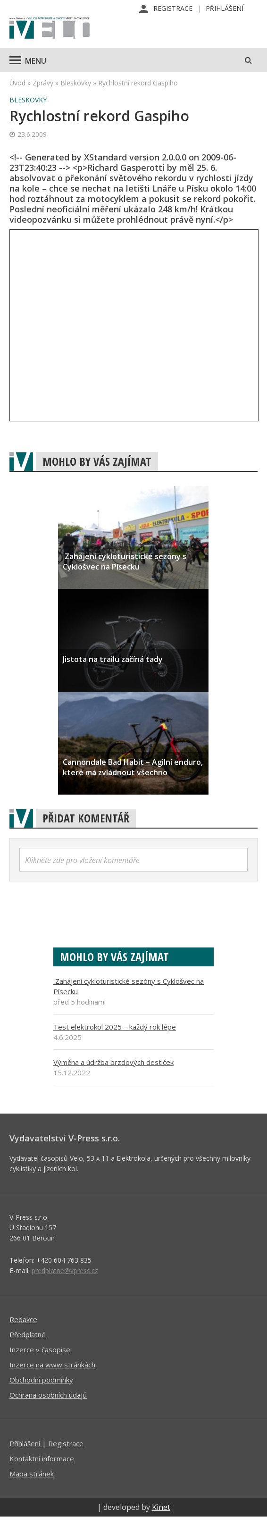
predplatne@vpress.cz (65, 1270)
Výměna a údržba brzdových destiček (113, 1062)
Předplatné (27, 1334)
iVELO (49, 29)
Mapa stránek (31, 1473)
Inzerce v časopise (39, 1349)
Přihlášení (224, 8)
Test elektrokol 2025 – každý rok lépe (114, 1026)
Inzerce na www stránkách (52, 1364)
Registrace (172, 8)
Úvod (17, 82)
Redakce (23, 1319)
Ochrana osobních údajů (48, 1395)
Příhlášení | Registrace (46, 1443)
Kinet (161, 1507)
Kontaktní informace (41, 1458)
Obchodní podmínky (41, 1379)
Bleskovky (75, 82)
